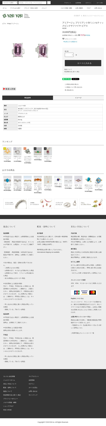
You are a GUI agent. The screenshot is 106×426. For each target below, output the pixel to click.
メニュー (43, 8)
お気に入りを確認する (69, 41)
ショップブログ (8, 406)
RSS (4, 410)
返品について (68, 69)
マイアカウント (34, 376)
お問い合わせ (97, 8)
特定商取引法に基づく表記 (71, 71)
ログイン (87, 3)
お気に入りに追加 (69, 39)
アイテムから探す (14, 8)
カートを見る (33, 387)
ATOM (9, 410)
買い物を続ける (67, 90)
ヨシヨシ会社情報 (9, 376)
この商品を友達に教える (70, 84)
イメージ (78, 98)
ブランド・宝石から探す (30, 8)
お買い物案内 (78, 8)
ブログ (87, 8)
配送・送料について (9, 387)
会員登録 (77, 3)
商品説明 (27, 98)
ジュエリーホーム (9, 380)
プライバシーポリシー (10, 399)
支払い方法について (9, 384)
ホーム (5, 8)
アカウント (66, 3)
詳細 (88, 35)
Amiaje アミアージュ (13, 23)
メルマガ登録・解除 (65, 8)
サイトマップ (33, 395)
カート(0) (98, 3)
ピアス (4, 23)
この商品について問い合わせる (72, 87)
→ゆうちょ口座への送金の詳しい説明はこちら (86, 273)
